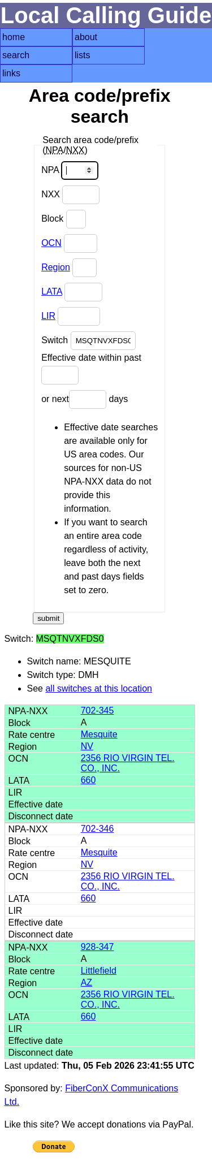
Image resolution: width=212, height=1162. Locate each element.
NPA (69, 170)
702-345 (97, 710)
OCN (51, 243)
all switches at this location (98, 688)
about (86, 37)
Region (55, 267)
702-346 (97, 828)
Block (63, 219)
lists (82, 55)
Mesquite (99, 734)
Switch (88, 340)
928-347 (97, 947)
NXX (70, 194)
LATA (51, 291)
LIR (48, 316)
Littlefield (98, 970)
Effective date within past (91, 369)
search (15, 55)
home (13, 37)
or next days (84, 399)
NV (87, 746)
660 (88, 780)
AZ (86, 982)
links (11, 73)
